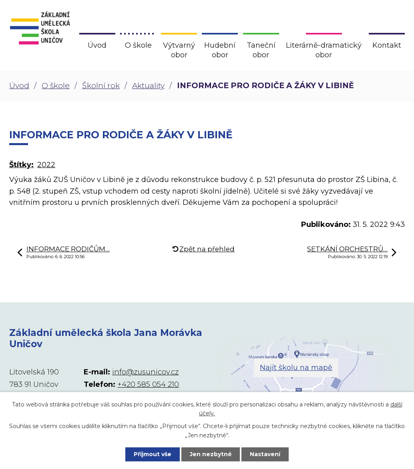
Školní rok (101, 85)
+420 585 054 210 (148, 384)
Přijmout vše (152, 454)
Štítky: (21, 164)
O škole (56, 85)
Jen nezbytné (211, 454)
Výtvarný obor (179, 50)
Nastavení (265, 454)
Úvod (19, 85)
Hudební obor (219, 50)
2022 (46, 164)
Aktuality (148, 85)
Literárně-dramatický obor (324, 50)
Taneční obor (261, 50)
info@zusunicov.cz (145, 372)
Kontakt (386, 45)
